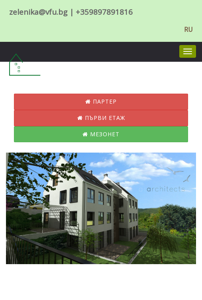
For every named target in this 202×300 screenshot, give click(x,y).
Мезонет (101, 134)
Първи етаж (101, 118)
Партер (101, 101)
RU (188, 29)
